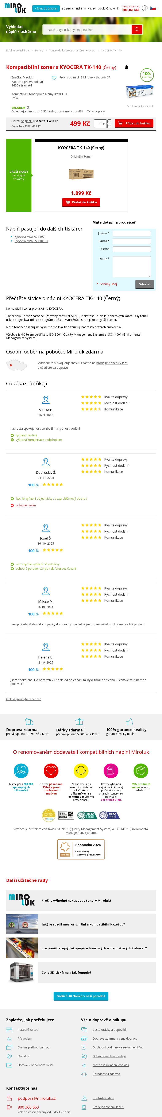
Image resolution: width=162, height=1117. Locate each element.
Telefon (104, 249)
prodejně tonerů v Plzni (112, 363)
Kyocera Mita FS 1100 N (31, 241)
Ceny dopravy (96, 111)
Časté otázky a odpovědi (109, 1030)
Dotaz (103, 259)
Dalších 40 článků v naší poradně (81, 996)
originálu (26, 121)
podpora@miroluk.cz (37, 1098)
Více (16, 98)
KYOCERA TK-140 (111, 50)
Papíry (92, 8)
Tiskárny (81, 8)
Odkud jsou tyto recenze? (23, 699)
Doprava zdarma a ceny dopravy (115, 1038)
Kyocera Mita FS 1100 (30, 237)
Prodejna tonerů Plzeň (108, 1107)
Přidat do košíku (134, 123)
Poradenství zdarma (106, 1074)
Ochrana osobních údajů (109, 1056)
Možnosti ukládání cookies (111, 1065)
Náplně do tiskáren (46, 8)
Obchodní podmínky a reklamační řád (118, 1047)
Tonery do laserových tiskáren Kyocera (72, 50)
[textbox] (87, 29)
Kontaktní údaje (103, 1098)
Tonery (39, 50)
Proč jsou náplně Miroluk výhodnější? (84, 77)
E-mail (103, 241)
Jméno (102, 233)
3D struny (67, 8)
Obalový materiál (108, 8)
